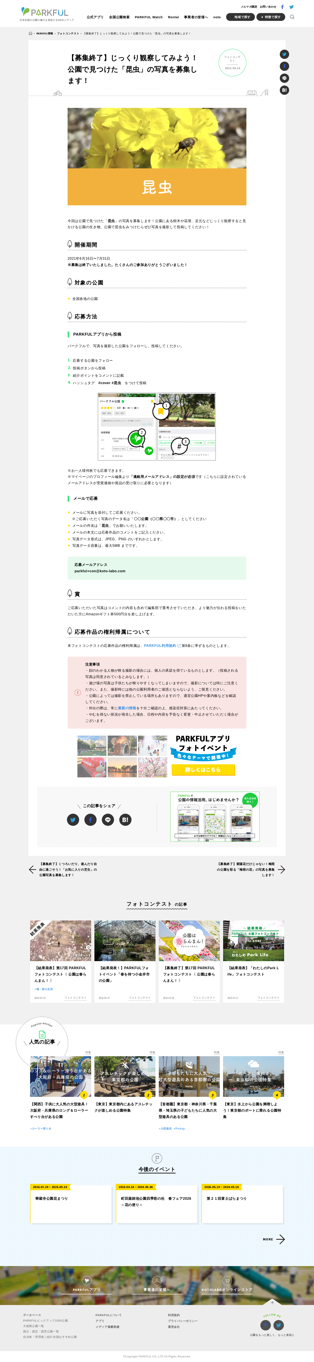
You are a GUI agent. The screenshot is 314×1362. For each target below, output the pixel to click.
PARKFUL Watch (149, 17)
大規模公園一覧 (33, 1326)
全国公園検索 (119, 17)
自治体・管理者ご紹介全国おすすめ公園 (50, 1336)
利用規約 (174, 1315)
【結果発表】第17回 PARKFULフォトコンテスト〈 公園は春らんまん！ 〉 (60, 974)
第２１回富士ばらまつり (227, 1198)
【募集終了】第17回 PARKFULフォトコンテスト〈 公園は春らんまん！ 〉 (189, 974)
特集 (88, 1052)
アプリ (100, 1321)
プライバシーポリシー (183, 1321)
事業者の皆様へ (196, 17)
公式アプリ (95, 17)
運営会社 (174, 1326)
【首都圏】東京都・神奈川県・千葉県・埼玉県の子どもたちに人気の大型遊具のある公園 (188, 1110)
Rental (173, 17)
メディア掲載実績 (107, 1326)
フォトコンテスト (68, 33)
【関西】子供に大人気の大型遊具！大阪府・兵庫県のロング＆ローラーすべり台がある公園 (59, 1110)
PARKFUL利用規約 (160, 646)
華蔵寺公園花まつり (51, 1198)
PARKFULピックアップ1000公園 (45, 1320)
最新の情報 (127, 708)
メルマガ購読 (249, 6)
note (217, 17)
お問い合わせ (268, 6)
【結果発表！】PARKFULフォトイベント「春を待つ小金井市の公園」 (124, 974)
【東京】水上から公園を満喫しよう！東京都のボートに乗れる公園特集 (252, 1110)
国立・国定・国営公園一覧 (41, 1331)
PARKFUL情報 (44, 33)
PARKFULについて (109, 1315)
